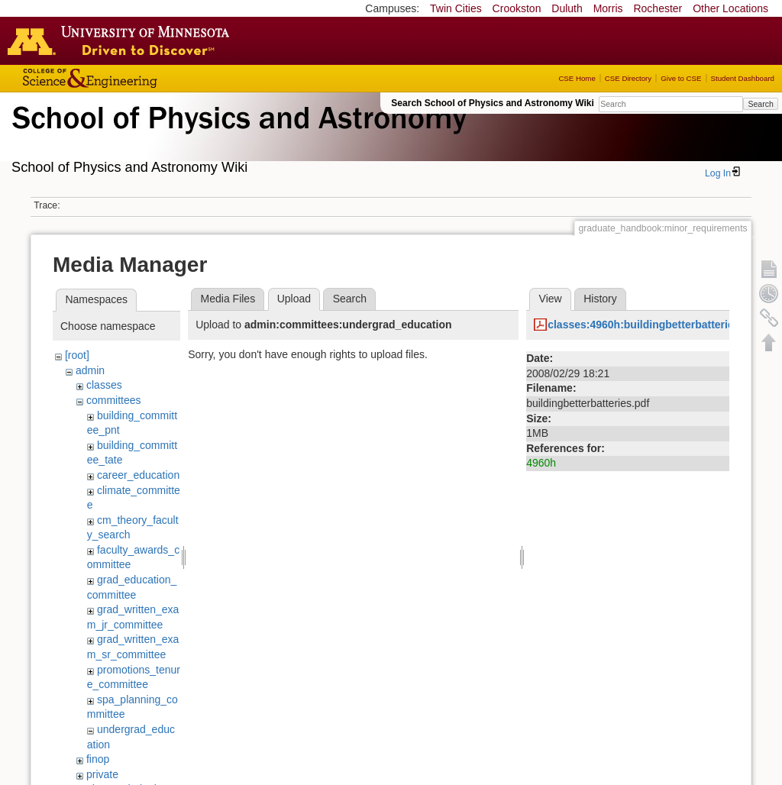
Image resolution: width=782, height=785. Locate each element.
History (600, 298)
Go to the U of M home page (122, 40)
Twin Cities (456, 8)
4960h (541, 463)
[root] (77, 355)
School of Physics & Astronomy (236, 136)
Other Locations (730, 8)
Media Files (228, 298)
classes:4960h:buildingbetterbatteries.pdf (653, 324)
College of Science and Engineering (137, 78)
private (102, 774)
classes (104, 385)
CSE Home (576, 78)
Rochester (657, 8)
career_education (138, 475)
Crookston (517, 8)
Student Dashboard (742, 78)
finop (97, 759)
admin (90, 370)
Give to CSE (681, 78)
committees (113, 400)
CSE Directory (628, 78)
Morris (608, 8)
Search (760, 103)
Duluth (566, 8)
